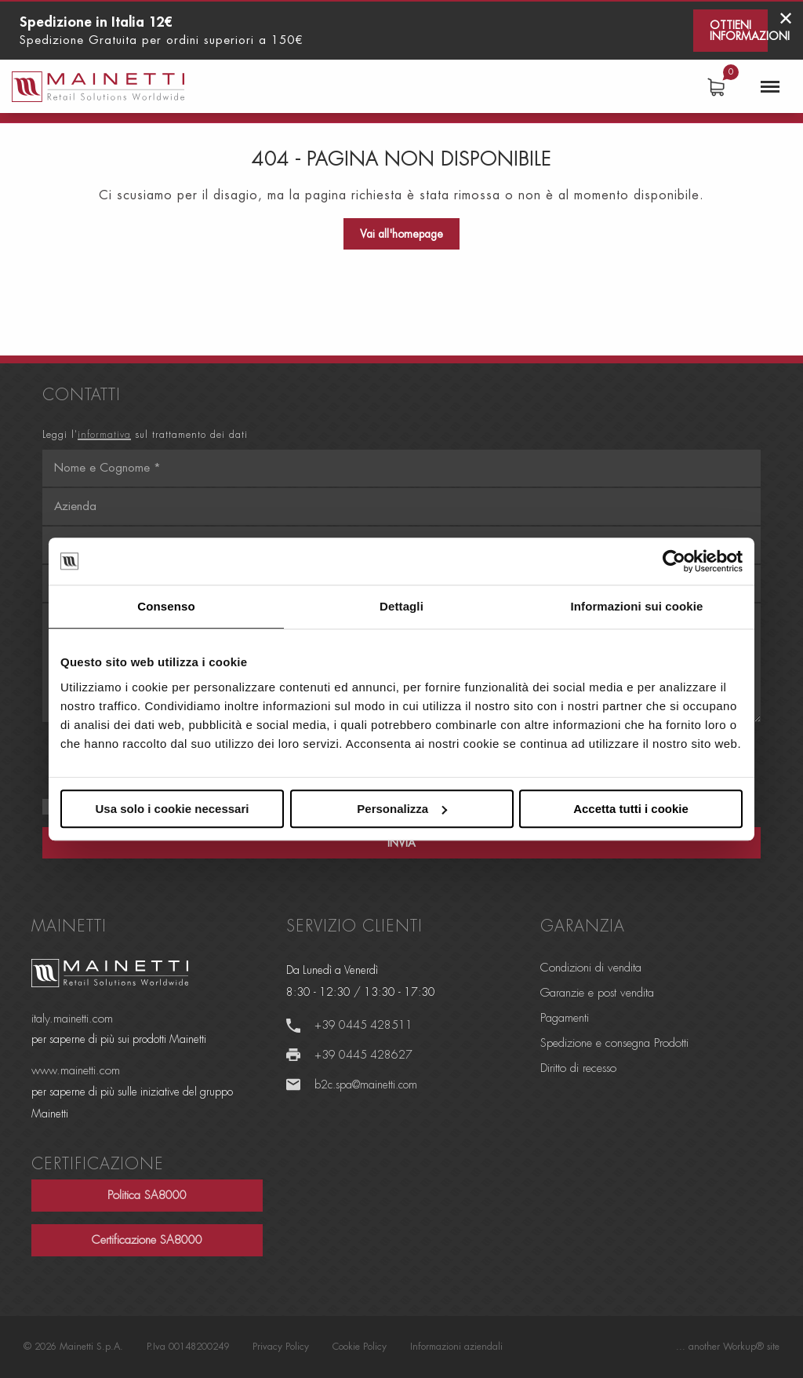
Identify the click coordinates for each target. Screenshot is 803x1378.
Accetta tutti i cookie (631, 808)
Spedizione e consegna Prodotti (614, 1043)
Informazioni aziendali (456, 1346)
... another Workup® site (727, 1346)
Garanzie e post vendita (597, 993)
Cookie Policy (359, 1346)
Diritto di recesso (578, 1068)
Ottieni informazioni (739, 31)
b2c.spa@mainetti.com (365, 1084)
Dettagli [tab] (401, 606)
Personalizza (402, 808)
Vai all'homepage (401, 233)
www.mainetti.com (75, 1071)
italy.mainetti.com (72, 1019)
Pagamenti (564, 1018)
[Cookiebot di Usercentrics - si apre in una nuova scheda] (674, 561)
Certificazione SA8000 (147, 1240)
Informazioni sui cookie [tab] (637, 606)
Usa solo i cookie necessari (172, 808)
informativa (104, 434)
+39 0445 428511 (363, 1024)
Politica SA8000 (147, 1195)
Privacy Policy (281, 1346)
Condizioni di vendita (590, 968)
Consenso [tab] (165, 606)
